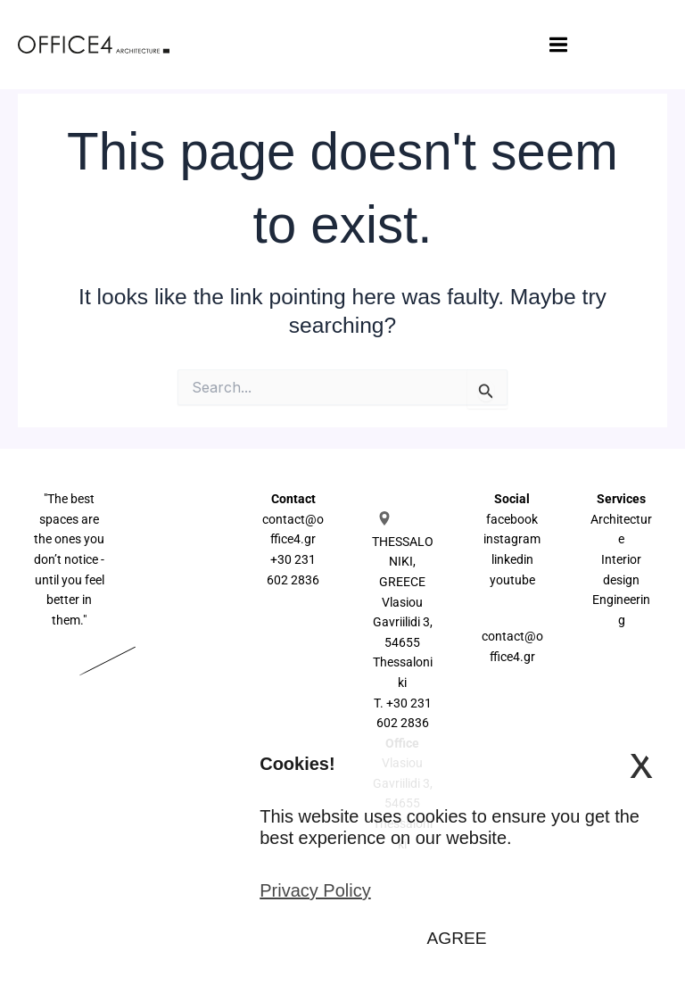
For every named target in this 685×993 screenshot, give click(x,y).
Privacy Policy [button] (315, 890)
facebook (512, 519)
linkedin (512, 559)
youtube (512, 580)
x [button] (641, 762)
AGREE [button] (456, 938)
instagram (512, 539)
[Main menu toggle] (504, 45)
